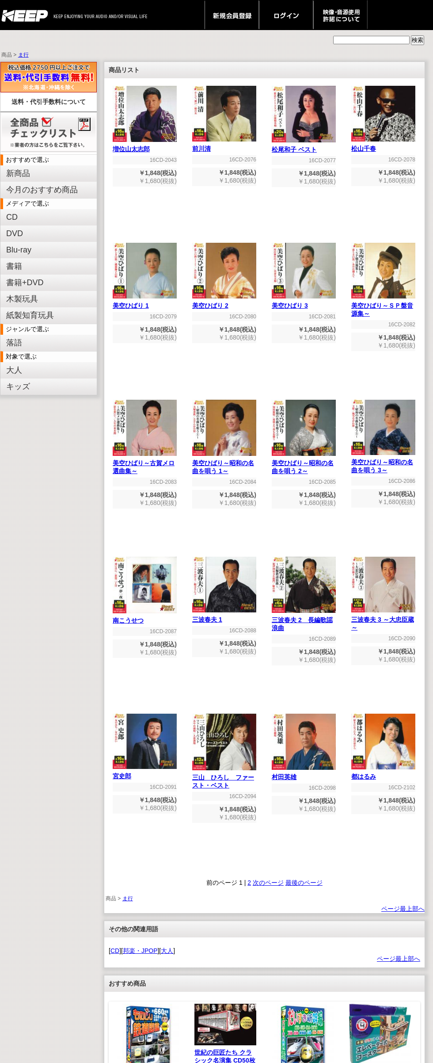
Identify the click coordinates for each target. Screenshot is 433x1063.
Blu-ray (18, 249)
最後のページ (304, 882)
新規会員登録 (232, 15)
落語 (14, 342)
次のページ (268, 882)
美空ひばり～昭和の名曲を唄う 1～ (224, 464)
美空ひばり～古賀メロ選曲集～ (145, 464)
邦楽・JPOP (140, 950)
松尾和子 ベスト (304, 146)
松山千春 (383, 145)
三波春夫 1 (224, 616)
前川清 (224, 145)
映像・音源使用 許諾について (340, 15)
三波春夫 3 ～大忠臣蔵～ (383, 620)
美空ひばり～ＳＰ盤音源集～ (383, 306)
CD (12, 217)
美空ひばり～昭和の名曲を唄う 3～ (383, 463)
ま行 (23, 55)
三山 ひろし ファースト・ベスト (224, 778)
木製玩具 (22, 298)
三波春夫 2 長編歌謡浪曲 (304, 621)
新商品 (18, 173)
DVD (14, 233)
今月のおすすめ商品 (42, 189)
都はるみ (383, 773)
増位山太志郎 (145, 146)
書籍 (14, 266)
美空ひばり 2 (224, 302)
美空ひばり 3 (304, 302)
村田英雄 (304, 774)
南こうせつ (145, 617)
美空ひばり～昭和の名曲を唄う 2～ (304, 464)
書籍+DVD (25, 282)
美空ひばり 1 (145, 302)
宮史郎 (145, 773)
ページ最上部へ (403, 908)
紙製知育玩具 (30, 315)
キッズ (18, 386)
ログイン (286, 15)
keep (27, 15)
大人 (14, 370)
